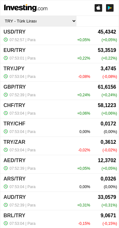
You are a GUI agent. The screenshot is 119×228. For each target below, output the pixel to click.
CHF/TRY (14, 105)
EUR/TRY (14, 50)
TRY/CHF (14, 123)
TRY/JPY (13, 68)
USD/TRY (14, 32)
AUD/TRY (14, 197)
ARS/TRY (14, 178)
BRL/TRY (14, 215)
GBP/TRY (14, 87)
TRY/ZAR (14, 142)
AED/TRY (14, 160)
